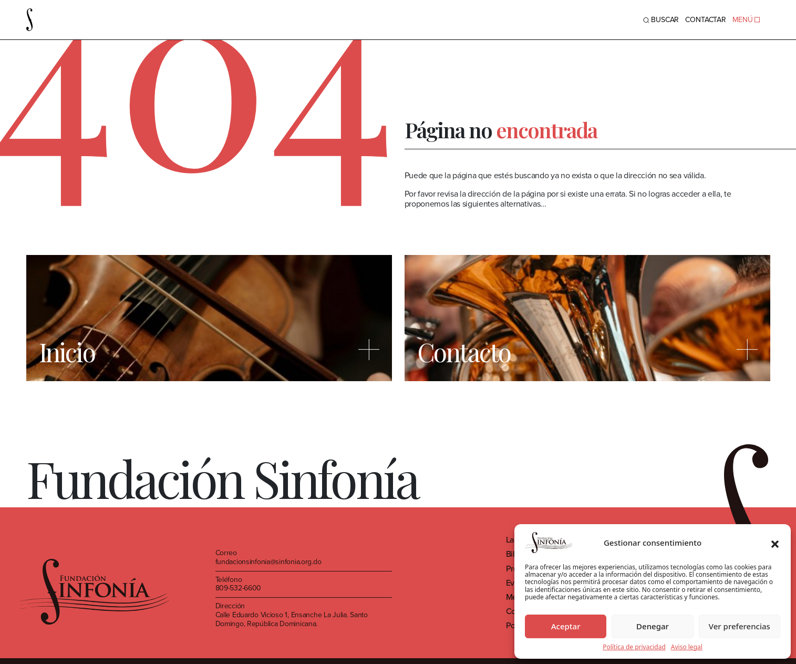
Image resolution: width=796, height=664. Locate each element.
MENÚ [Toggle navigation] (745, 19)
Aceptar (566, 626)
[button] (775, 542)
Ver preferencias (739, 626)
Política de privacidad (634, 647)
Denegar (652, 626)
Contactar (705, 19)
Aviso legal (686, 647)
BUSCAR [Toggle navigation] (661, 19)
